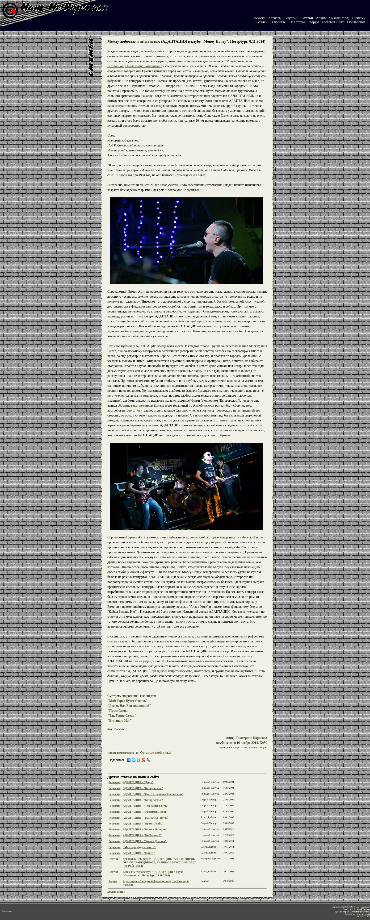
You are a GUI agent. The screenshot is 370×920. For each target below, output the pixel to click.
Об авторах (297, 22)
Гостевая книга (333, 22)
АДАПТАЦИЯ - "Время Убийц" (143, 823)
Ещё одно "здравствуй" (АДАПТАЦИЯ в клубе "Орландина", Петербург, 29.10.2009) (153, 873)
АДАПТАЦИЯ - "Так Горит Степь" (145, 806)
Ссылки (262, 22)
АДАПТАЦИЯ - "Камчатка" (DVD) (145, 817)
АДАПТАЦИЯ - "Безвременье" (143, 788)
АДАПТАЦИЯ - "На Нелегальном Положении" (153, 794)
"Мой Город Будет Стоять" (127, 701)
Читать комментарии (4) (122, 752)
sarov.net (366, 914)
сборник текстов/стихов (135, 405)
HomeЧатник (362, 912)
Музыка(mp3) (339, 18)
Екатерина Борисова (251, 738)
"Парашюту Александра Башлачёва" (134, 66)
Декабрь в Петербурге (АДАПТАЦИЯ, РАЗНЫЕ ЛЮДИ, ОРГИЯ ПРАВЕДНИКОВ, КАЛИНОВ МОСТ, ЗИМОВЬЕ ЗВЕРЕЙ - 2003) (159, 862)
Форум (313, 22)
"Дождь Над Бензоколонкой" (129, 706)
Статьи (307, 18)
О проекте (278, 22)
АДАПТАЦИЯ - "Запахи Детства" (145, 841)
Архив (321, 18)
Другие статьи (116, 891)
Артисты (274, 18)
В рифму (358, 18)
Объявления (356, 22)
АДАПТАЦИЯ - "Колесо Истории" (145, 829)
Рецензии (291, 18)
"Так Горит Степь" (121, 715)
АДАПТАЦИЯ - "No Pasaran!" (142, 835)
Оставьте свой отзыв (155, 752)
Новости (258, 18)
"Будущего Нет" (119, 720)
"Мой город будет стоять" (139, 847)
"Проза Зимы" (118, 710)
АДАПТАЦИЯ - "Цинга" (139, 853)
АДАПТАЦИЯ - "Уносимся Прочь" (145, 811)
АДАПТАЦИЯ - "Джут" (138, 782)
